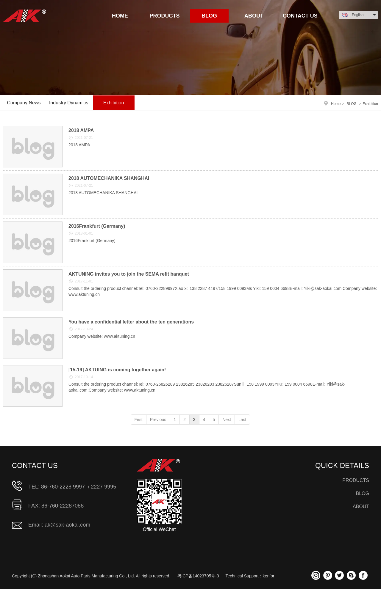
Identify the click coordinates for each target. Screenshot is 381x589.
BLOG (351, 104)
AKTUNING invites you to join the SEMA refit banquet (128, 274)
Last (242, 419)
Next (226, 419)
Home (336, 104)
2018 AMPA (81, 130)
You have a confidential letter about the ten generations (131, 321)
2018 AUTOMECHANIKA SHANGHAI (108, 178)
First (139, 419)
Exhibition (370, 104)
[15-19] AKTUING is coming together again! (117, 369)
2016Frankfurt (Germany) (96, 226)
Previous (158, 419)
